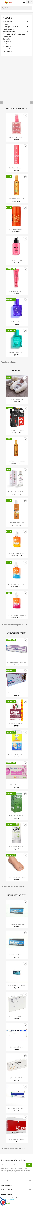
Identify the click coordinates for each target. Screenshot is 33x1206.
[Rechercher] (16, 8)
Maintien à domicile (9, 44)
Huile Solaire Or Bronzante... (16, 461)
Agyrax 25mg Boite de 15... (16, 1078)
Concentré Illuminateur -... (16, 137)
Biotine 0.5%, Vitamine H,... (16, 1016)
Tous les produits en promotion (14, 625)
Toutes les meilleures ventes (13, 1149)
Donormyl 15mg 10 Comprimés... (16, 985)
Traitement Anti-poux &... (16, 430)
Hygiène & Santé (8, 29)
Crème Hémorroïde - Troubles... (16, 662)
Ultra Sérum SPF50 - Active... (16, 553)
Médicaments (7, 22)
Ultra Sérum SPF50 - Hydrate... (16, 584)
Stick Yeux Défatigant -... (16, 168)
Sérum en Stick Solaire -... (16, 229)
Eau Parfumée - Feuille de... (16, 492)
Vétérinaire (7, 36)
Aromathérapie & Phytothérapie (14, 34)
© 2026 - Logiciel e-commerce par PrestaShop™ (12, 1203)
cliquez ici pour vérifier (8, 1199)
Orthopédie (7, 41)
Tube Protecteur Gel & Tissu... (16, 877)
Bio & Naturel (7, 51)
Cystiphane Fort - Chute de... (16, 693)
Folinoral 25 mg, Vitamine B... (16, 924)
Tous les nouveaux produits (13, 887)
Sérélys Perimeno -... (16, 785)
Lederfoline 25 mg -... (16, 1047)
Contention (7, 39)
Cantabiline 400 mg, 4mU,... (16, 1108)
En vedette (7, 46)
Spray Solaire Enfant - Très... (16, 523)
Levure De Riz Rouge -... (16, 723)
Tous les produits (9, 362)
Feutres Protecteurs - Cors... (16, 754)
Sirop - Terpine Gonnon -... (16, 846)
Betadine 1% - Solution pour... (16, 816)
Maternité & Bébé (9, 32)
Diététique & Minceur (10, 27)
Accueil (7, 17)
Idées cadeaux (8, 49)
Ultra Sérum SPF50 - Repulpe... (16, 615)
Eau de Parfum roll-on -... (16, 322)
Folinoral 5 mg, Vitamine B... (17, 955)
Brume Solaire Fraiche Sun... (16, 199)
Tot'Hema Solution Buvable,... (16, 1139)
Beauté (5, 24)
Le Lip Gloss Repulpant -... (16, 291)
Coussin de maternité (16, 399)
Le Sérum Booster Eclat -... (16, 260)
